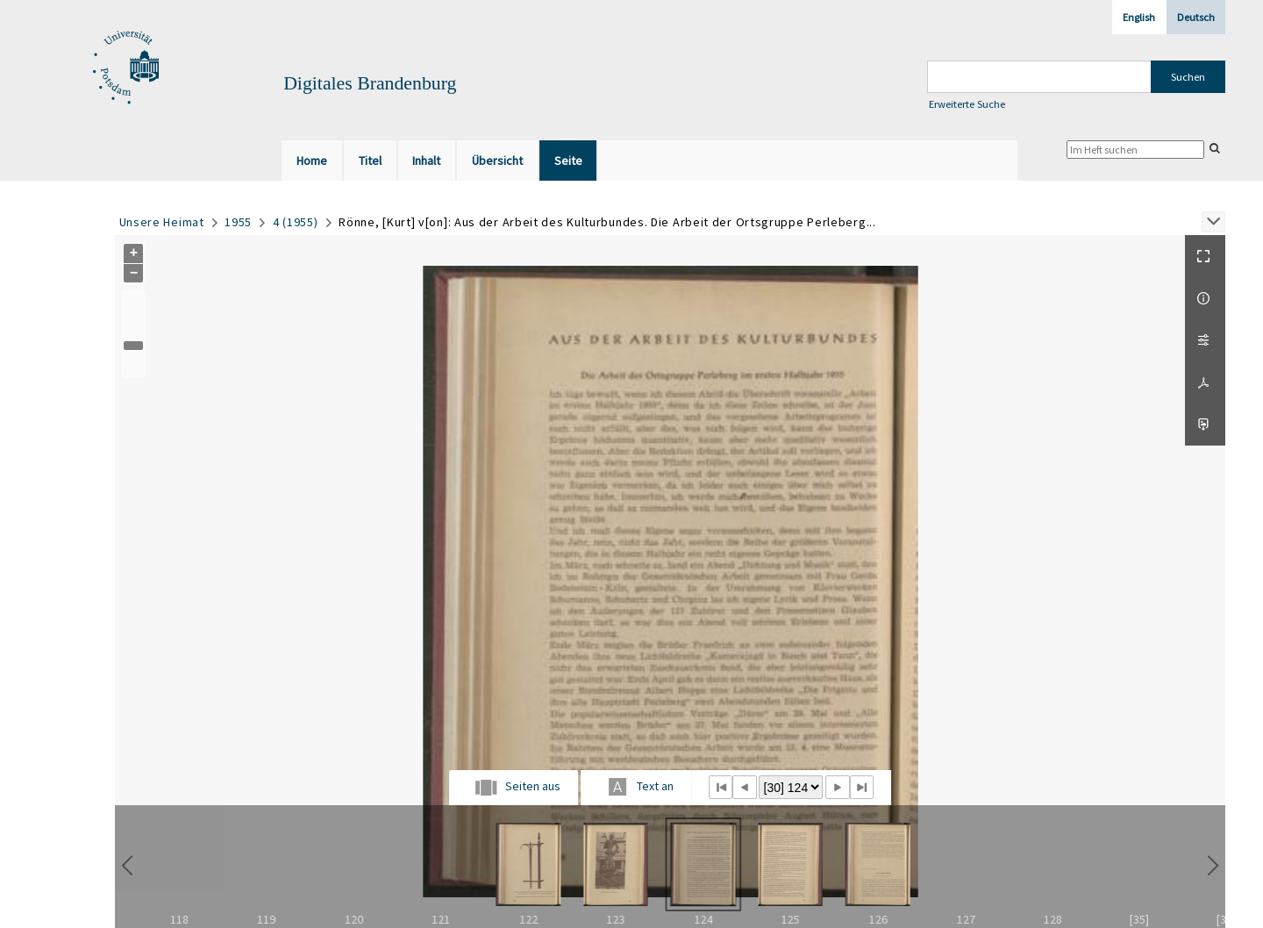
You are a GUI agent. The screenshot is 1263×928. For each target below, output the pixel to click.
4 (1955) (295, 222)
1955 (238, 222)
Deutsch (1196, 17)
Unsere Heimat (161, 222)
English (1139, 17)
